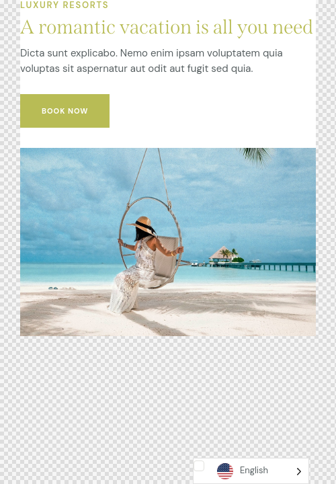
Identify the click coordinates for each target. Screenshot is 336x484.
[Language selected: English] (251, 471)
